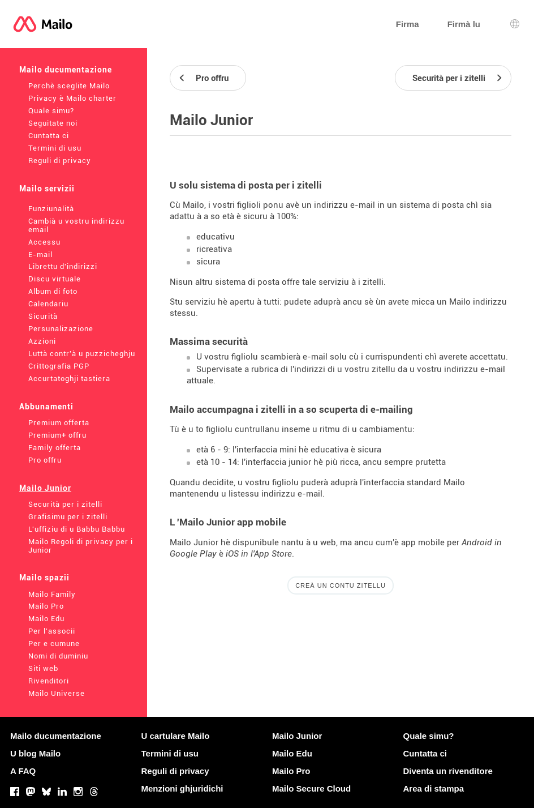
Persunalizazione (60, 328)
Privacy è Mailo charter (72, 98)
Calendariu (48, 304)
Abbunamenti (46, 406)
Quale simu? (51, 110)
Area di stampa (433, 788)
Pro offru (45, 460)
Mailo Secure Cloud (311, 788)
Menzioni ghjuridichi (182, 788)
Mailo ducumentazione (65, 69)
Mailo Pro (46, 606)
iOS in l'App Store (259, 554)
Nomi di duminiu (58, 656)
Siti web (43, 668)
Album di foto (52, 291)
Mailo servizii (47, 188)
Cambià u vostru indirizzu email (76, 225)
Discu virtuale (54, 279)
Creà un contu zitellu (340, 585)
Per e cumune (54, 643)
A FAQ (23, 771)
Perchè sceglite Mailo (69, 86)
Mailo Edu (46, 618)
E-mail (40, 254)
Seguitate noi (52, 123)
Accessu (44, 242)
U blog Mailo (35, 753)
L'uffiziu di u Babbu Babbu (76, 529)
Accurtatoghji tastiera (69, 378)
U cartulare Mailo (175, 736)
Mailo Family (52, 594)
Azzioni (42, 341)
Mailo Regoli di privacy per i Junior (80, 545)
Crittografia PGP (58, 366)
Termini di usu (54, 148)
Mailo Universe (56, 693)
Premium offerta (58, 422)
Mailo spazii (44, 577)
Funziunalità (51, 208)
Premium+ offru (57, 435)
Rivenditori (48, 681)
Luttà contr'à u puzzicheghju (81, 353)
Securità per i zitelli (65, 504)
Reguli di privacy (59, 160)
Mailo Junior (45, 488)
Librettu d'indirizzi (62, 266)
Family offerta (54, 447)
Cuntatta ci (48, 135)
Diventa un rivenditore (448, 771)
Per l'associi (51, 631)
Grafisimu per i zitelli (67, 516)
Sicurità (43, 316)
